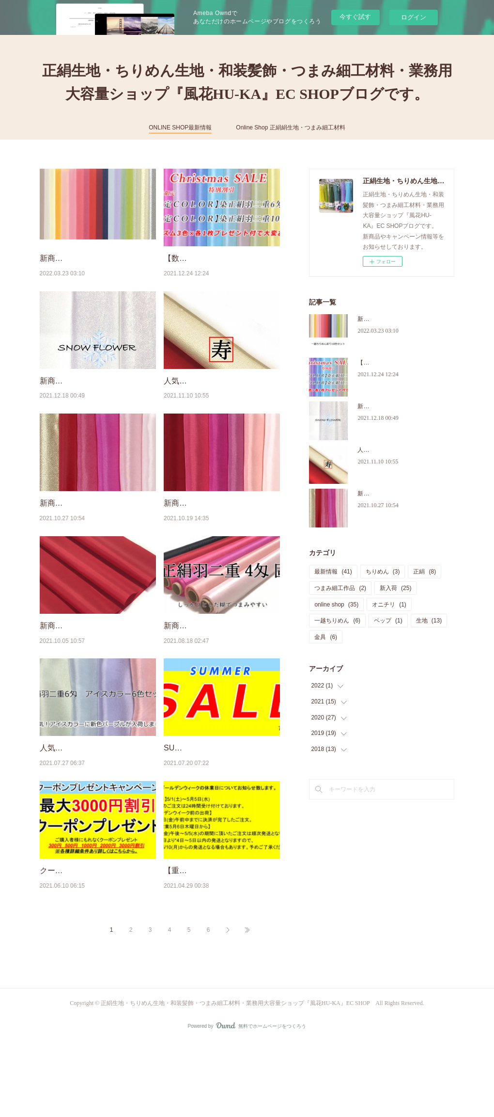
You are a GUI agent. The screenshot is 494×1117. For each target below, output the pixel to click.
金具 (325, 637)
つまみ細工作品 (340, 588)
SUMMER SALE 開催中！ (208, 798)
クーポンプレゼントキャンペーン (98, 932)
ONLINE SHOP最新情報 (180, 127)
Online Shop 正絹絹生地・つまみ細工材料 (290, 127)
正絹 (424, 571)
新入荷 (395, 588)
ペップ (388, 620)
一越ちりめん (337, 620)
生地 (429, 620)
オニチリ (389, 604)
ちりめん (383, 571)
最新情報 (333, 571)
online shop (336, 604)
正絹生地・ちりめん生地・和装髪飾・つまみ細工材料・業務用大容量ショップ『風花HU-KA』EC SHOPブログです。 (247, 82)
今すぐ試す (355, 16)
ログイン (413, 17)
